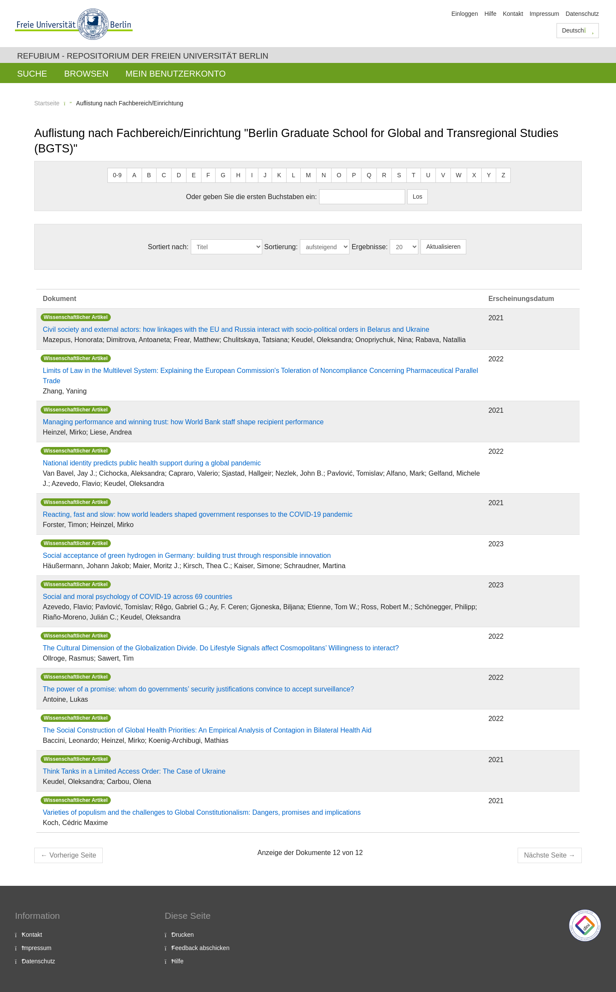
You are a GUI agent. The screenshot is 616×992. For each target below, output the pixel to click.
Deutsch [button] (578, 30)
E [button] (193, 175)
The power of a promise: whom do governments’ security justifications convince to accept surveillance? (198, 689)
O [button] (339, 175)
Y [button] (489, 175)
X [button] (474, 175)
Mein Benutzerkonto (175, 73)
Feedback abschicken (200, 947)
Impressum (544, 13)
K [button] (279, 175)
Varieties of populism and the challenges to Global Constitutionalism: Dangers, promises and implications (202, 812)
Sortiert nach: (168, 246)
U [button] (428, 175)
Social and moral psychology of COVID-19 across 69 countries (137, 596)
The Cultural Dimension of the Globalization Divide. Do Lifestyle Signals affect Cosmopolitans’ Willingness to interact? (221, 648)
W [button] (459, 175)
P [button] (354, 175)
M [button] (308, 175)
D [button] (179, 175)
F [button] (208, 175)
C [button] (164, 175)
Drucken (183, 934)
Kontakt (513, 13)
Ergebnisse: (370, 246)
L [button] (293, 175)
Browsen (86, 73)
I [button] (252, 175)
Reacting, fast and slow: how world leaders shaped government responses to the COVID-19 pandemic (197, 514)
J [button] (265, 175)
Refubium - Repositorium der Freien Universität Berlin (142, 55)
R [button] (384, 175)
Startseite (46, 103)
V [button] (443, 175)
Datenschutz (582, 13)
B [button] (149, 175)
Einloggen (464, 13)
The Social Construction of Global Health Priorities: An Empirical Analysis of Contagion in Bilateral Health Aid (207, 730)
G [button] (223, 175)
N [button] (324, 175)
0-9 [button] (117, 175)
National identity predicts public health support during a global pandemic (152, 463)
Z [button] (503, 175)
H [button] (238, 175)
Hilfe (490, 13)
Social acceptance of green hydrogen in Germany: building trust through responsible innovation (187, 555)
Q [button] (369, 175)
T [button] (414, 175)
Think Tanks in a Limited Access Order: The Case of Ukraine (134, 771)
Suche (32, 73)
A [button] (134, 175)
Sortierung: (281, 246)
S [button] (399, 175)
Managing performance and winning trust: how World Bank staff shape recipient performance (183, 422)
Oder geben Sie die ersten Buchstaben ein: (251, 196)
